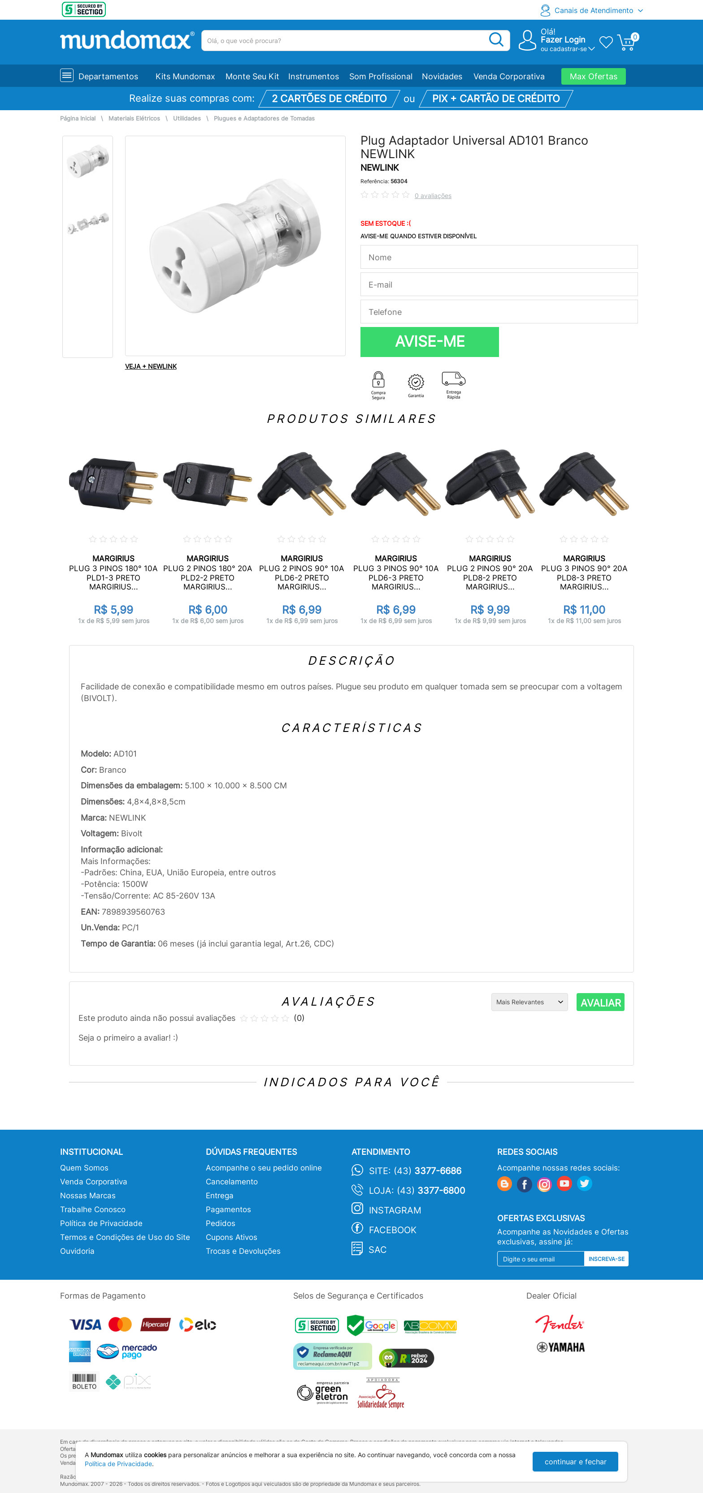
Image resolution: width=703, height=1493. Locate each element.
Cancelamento (232, 1181)
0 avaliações (433, 195)
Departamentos (108, 76)
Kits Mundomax (185, 76)
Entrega (220, 1195)
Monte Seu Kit (252, 76)
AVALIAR (601, 1003)
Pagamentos (228, 1209)
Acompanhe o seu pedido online (264, 1167)
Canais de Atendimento (594, 10)
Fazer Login (563, 39)
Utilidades (187, 118)
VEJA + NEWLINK (151, 366)
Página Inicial (77, 118)
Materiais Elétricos (134, 118)
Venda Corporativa (509, 76)
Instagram (395, 1210)
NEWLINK (379, 168)
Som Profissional (380, 76)
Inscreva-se (607, 1259)
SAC (378, 1249)
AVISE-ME (430, 341)
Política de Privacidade (101, 1223)
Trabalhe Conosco (93, 1209)
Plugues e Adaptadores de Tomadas (264, 118)
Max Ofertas (593, 76)
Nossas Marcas (88, 1195)
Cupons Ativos (231, 1237)
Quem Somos (84, 1167)
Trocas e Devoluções (243, 1251)
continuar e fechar (576, 1461)
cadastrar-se (568, 48)
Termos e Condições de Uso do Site (125, 1237)
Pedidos (220, 1223)
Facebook (393, 1230)
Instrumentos (313, 76)
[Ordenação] (529, 1002)
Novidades (442, 76)
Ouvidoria (77, 1251)
